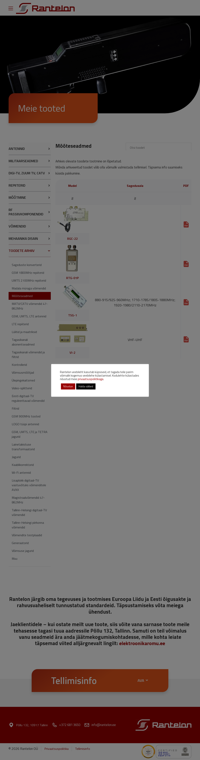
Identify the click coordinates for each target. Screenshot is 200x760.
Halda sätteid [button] (86, 386)
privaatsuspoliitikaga (90, 379)
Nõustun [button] (68, 386)
